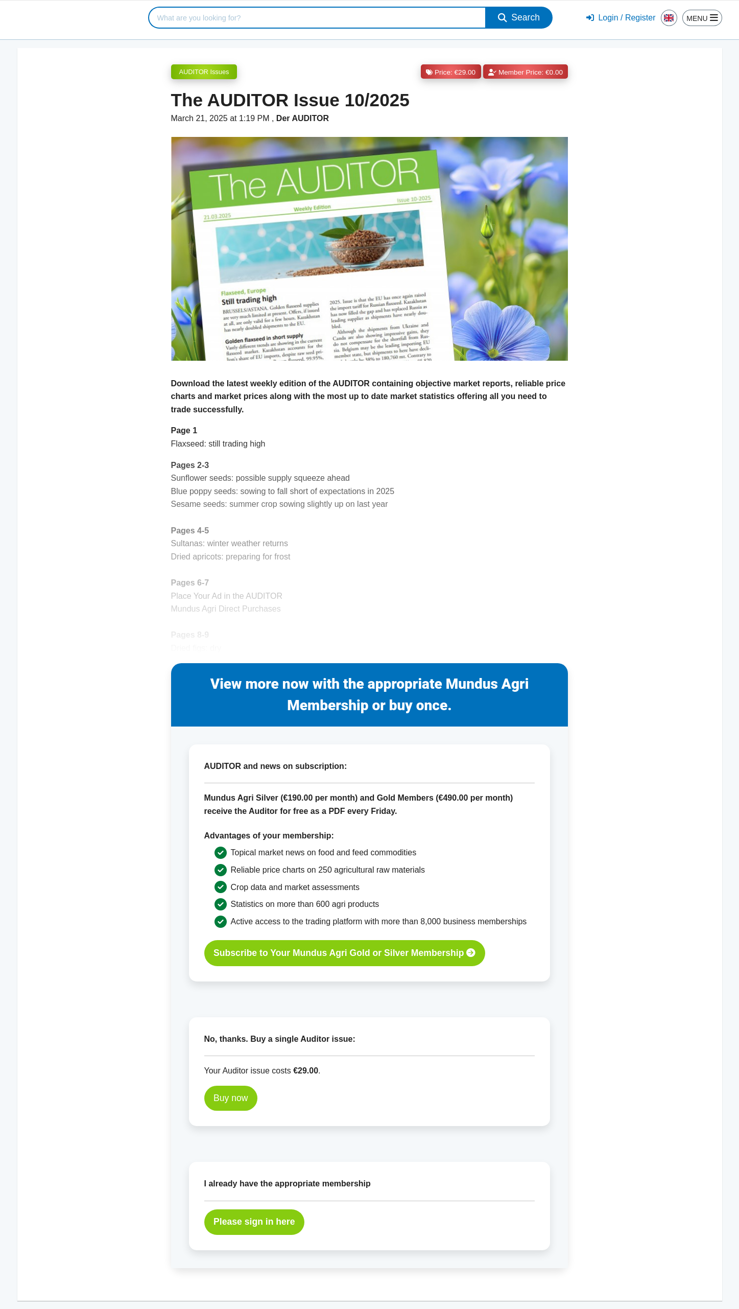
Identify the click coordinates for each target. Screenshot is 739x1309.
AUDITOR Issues (204, 72)
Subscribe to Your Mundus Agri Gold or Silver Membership (344, 953)
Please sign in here (254, 1222)
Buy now (230, 1098)
